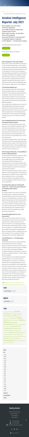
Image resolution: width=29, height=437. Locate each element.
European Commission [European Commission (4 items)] (8, 330)
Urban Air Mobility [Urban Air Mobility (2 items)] (17, 340)
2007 (5, 390)
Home (3, 11)
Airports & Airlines (9, 282)
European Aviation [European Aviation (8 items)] (16, 328)
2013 (5, 379)
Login (4, 398)
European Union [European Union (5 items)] (21, 332)
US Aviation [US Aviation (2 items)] (5, 342)
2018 (5, 369)
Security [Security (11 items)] (8, 336)
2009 (5, 386)
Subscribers (6, 395)
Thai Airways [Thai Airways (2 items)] (22, 336)
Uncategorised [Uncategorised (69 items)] (8, 340)
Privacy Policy (14, 433)
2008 (5, 388)
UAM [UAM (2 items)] (20, 338)
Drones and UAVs (14, 284)
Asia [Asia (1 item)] (12, 316)
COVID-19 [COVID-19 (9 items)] (14, 324)
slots (23, 284)
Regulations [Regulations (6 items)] (20, 334)
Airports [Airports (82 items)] (6, 314)
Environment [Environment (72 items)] (7, 328)
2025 (5, 356)
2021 (11, 11)
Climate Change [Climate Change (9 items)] (13, 322)
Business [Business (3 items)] (17, 320)
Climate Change (6, 284)
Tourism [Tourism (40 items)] (6, 338)
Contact (5, 393)
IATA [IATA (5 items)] (11, 334)
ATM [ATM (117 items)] (14, 316)
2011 (5, 383)
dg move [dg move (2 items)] (5, 326)
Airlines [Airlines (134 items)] (17, 311)
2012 (5, 381)
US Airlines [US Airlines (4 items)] (23, 340)
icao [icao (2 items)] (13, 334)
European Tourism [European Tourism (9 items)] (13, 332)
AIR (7, 11)
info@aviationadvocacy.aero (15, 425)
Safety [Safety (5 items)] (4, 336)
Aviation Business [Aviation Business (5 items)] (13, 318)
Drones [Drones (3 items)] (9, 326)
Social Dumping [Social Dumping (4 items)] (16, 336)
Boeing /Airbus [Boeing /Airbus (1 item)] (12, 320)
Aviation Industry (19, 282)
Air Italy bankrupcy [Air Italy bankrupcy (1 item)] (11, 311)
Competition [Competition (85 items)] (7, 324)
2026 (5, 354)
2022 (5, 362)
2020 (5, 366)
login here (6, 48)
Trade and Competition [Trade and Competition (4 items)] (14, 338)
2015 (5, 375)
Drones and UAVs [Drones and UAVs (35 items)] (16, 326)
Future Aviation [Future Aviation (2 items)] (6, 334)
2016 (5, 373)
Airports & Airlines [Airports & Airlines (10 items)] (13, 314)
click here (6, 55)
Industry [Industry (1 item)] (15, 334)
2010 (5, 385)
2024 (5, 358)
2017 (5, 371)
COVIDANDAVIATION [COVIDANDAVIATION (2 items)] (21, 324)
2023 (5, 360)
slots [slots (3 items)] (12, 336)
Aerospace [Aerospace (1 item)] (5, 311)
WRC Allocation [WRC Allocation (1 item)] (11, 342)
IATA (21, 284)
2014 (5, 377)
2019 (5, 368)
